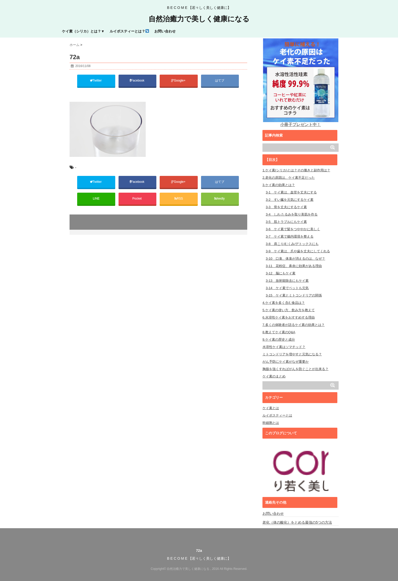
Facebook (137, 80)
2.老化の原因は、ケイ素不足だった (288, 177)
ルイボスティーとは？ (129, 31)
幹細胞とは (270, 423)
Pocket (137, 198)
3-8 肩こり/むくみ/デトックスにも (292, 244)
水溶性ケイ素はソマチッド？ (283, 347)
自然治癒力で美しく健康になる (199, 19)
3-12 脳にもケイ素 (280, 273)
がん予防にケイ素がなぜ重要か (285, 361)
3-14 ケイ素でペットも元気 (287, 288)
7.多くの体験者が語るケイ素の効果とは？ (293, 325)
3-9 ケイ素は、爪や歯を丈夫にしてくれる (298, 251)
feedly (219, 198)
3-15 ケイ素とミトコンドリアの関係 (294, 295)
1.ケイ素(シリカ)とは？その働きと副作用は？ (296, 170)
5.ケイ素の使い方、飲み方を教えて (288, 310)
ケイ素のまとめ (274, 376)
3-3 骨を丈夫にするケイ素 (286, 207)
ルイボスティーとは (277, 415)
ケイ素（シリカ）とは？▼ (83, 31)
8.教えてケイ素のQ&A (278, 332)
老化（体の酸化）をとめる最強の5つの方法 (297, 522)
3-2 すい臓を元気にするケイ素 (289, 200)
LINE (96, 198)
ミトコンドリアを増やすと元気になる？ (292, 354)
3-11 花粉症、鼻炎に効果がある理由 (294, 266)
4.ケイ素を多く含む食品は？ (283, 303)
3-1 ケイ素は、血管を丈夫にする (291, 192)
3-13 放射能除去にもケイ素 (287, 281)
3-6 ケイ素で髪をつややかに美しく (293, 229)
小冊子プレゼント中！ (300, 82)
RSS (178, 198)
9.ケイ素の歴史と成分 (278, 339)
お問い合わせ (165, 31)
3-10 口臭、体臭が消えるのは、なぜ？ (295, 258)
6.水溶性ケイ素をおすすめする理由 (288, 317)
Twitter (96, 80)
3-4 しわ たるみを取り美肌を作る (292, 214)
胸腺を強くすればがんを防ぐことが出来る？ (295, 369)
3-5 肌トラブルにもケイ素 (286, 222)
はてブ (220, 80)
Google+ (178, 80)
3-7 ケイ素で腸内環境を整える (289, 236)
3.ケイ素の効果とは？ (278, 185)
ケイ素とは (270, 408)
